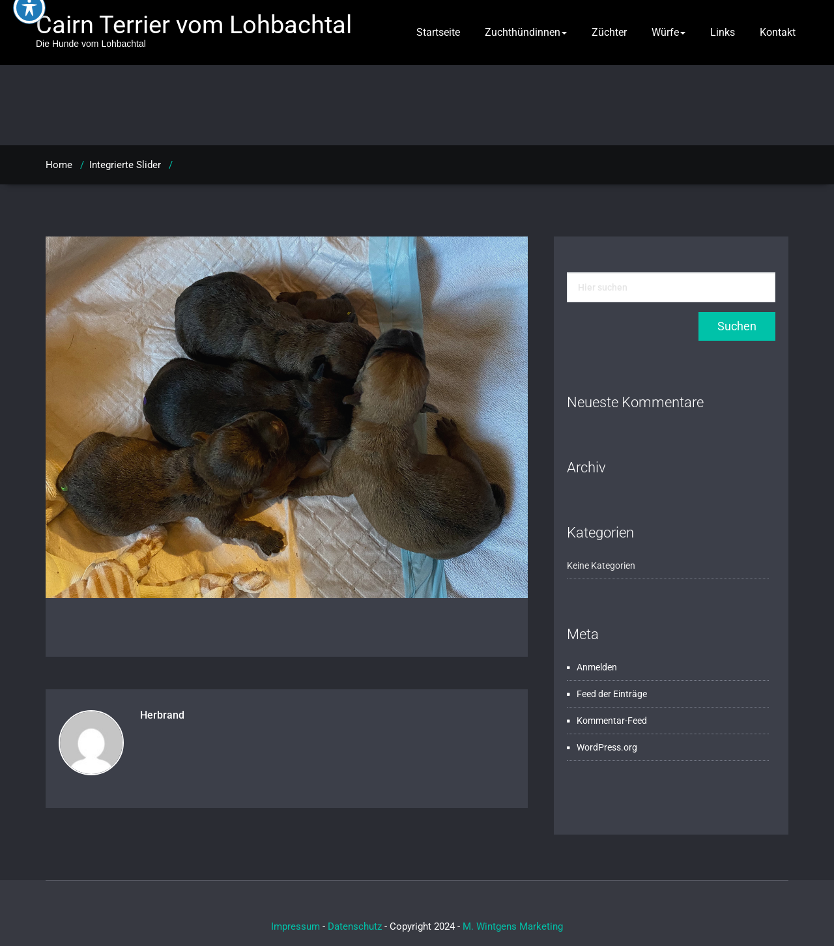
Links (722, 32)
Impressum (295, 926)
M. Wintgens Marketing (513, 926)
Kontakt (778, 32)
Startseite (438, 32)
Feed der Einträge (612, 694)
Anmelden (597, 667)
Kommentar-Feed (612, 720)
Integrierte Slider (125, 165)
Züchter (609, 32)
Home (59, 165)
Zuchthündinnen (526, 32)
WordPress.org (607, 747)
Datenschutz (355, 926)
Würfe (668, 32)
